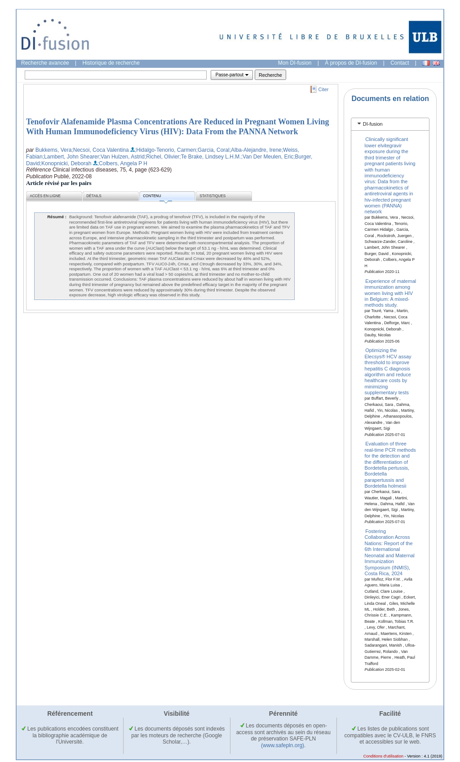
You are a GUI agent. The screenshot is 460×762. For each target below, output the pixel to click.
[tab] (390, 124)
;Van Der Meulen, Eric (267, 157)
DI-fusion (373, 124)
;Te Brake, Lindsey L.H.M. (210, 157)
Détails (94, 196)
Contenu (157, 197)
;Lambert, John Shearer (71, 157)
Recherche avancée (45, 63)
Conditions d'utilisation (383, 756)
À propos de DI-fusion (351, 63)
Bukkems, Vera (53, 150)
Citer (323, 89)
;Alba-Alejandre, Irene (256, 150)
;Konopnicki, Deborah (66, 163)
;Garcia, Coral (213, 150)
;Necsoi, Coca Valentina (99, 150)
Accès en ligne (45, 196)
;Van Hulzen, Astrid (122, 157)
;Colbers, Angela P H (122, 163)
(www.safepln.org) (282, 745)
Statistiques (212, 196)
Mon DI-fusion (295, 63)
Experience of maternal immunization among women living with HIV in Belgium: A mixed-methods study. (390, 293)
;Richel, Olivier (162, 157)
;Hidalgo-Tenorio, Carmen (165, 150)
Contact (399, 63)
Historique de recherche (111, 63)
